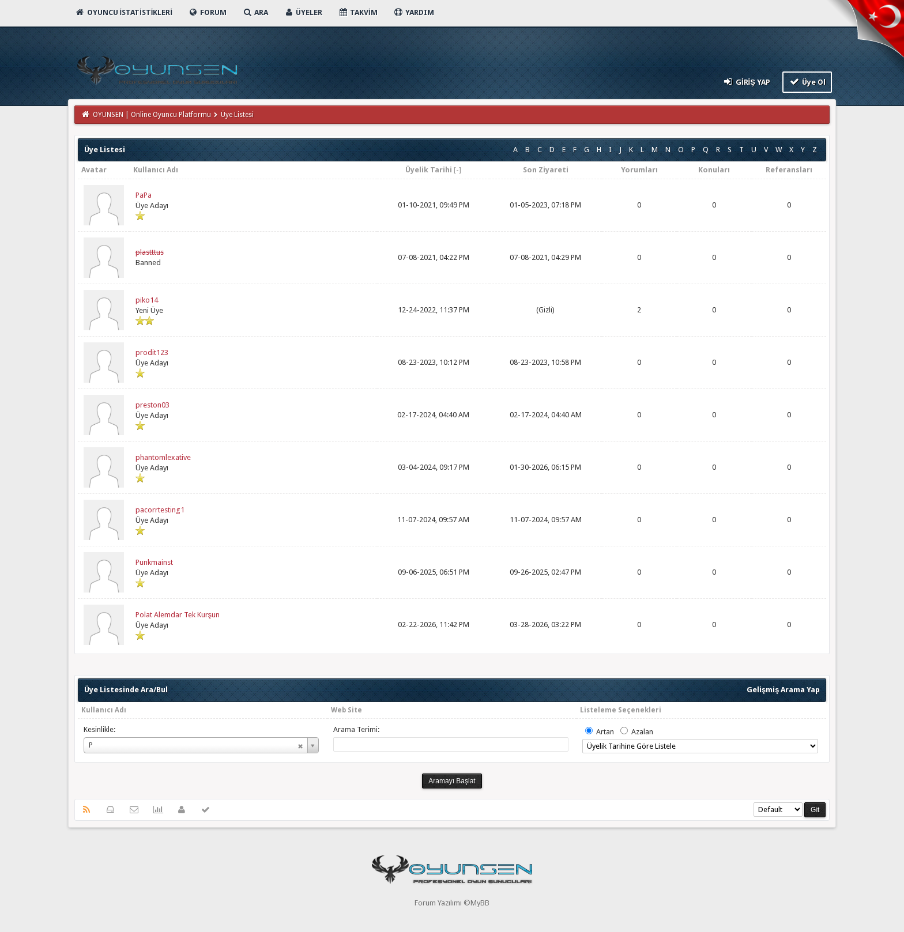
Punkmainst (154, 562)
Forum (207, 12)
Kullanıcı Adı (103, 710)
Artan (605, 731)
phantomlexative (163, 457)
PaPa (143, 195)
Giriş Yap (746, 81)
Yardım (413, 12)
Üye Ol (807, 81)
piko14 (146, 300)
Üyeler (303, 12)
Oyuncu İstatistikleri (123, 12)
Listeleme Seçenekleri (620, 710)
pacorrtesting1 (159, 509)
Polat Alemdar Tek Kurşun (177, 614)
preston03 (152, 405)
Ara (255, 12)
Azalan (642, 731)
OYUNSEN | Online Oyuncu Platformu (152, 115)
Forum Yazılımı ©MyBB (452, 903)
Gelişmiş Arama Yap (783, 689)
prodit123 (151, 352)
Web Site (346, 710)
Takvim (358, 12)
